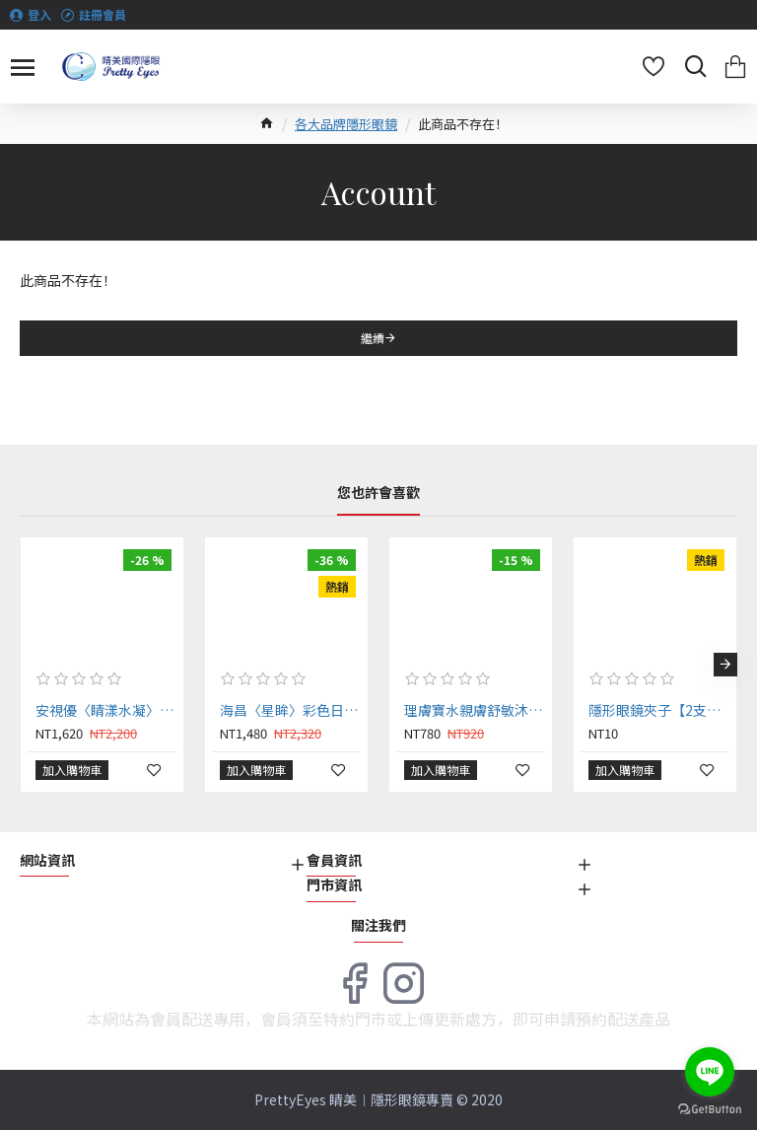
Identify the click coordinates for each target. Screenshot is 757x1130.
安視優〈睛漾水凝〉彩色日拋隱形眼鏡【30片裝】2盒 (105, 710)
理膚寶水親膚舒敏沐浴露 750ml (474, 710)
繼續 (372, 337)
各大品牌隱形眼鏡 (346, 123)
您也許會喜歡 (378, 493)
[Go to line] (709, 1071)
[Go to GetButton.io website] (709, 1109)
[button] (725, 664)
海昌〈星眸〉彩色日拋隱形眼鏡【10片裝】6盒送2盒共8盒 (290, 710)
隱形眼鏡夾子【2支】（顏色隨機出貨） (658, 710)
